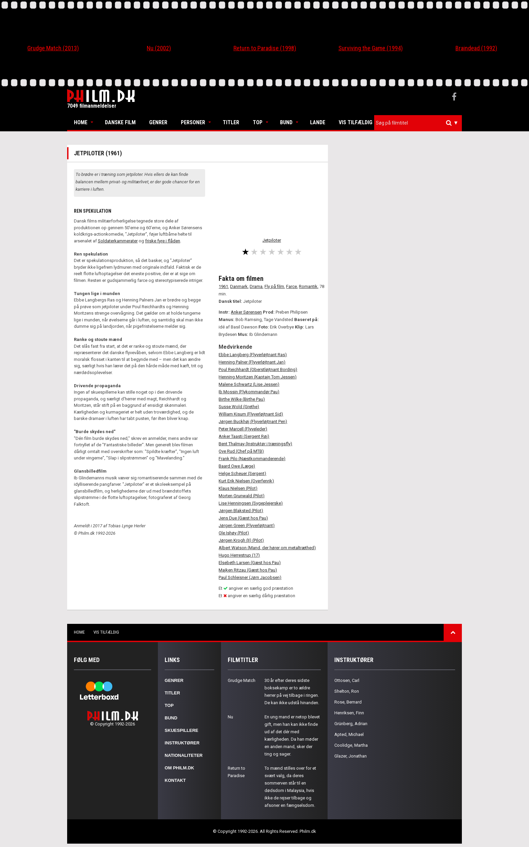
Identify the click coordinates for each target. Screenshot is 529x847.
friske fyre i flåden (162, 240)
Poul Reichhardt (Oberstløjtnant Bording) (258, 369)
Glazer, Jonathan (350, 756)
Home (80, 122)
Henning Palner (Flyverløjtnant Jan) (252, 362)
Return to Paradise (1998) (264, 48)
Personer (193, 122)
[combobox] (418, 123)
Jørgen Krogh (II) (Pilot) (241, 540)
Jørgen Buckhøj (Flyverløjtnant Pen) (253, 421)
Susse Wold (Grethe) (239, 406)
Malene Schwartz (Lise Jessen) (249, 384)
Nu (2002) (159, 48)
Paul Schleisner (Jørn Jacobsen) (250, 577)
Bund (286, 122)
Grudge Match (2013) (53, 48)
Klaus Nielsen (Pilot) (238, 488)
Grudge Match (241, 680)
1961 (223, 286)
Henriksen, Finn (349, 712)
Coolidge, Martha (351, 745)
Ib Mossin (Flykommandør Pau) (249, 391)
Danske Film (120, 122)
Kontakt (175, 780)
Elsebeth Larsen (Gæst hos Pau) (250, 562)
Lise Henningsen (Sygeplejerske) (251, 503)
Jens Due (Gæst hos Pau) (243, 518)
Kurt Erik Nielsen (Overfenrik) (246, 480)
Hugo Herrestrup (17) (239, 555)
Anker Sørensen (246, 312)
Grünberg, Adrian (350, 723)
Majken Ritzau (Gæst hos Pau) (248, 570)
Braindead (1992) (476, 48)
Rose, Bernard (348, 702)
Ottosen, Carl (346, 680)
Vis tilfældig (355, 122)
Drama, (256, 286)
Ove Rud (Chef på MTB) (241, 451)
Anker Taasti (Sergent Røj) (244, 436)
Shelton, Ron (346, 691)
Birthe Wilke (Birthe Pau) (242, 399)
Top (257, 122)
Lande (317, 122)
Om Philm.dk (179, 767)
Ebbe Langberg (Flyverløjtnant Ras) (253, 354)
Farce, (292, 286)
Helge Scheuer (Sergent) (242, 473)
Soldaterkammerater (118, 240)
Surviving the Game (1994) (370, 48)
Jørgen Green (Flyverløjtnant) (247, 525)
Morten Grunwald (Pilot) (241, 495)
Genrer (158, 122)
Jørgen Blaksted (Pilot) (241, 510)
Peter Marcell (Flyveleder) (243, 428)
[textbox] (420, 123)
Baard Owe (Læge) (237, 466)
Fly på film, (274, 286)
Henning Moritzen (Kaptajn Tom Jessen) (258, 376)
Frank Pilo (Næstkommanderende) (252, 458)
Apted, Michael (349, 734)
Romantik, (308, 286)
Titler (231, 122)
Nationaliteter (183, 755)
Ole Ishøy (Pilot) (234, 532)
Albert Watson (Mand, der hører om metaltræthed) (267, 547)
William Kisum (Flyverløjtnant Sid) (251, 414)
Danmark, (239, 286)
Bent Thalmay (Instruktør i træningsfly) (255, 443)
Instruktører (182, 742)
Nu (230, 716)
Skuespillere (181, 730)
